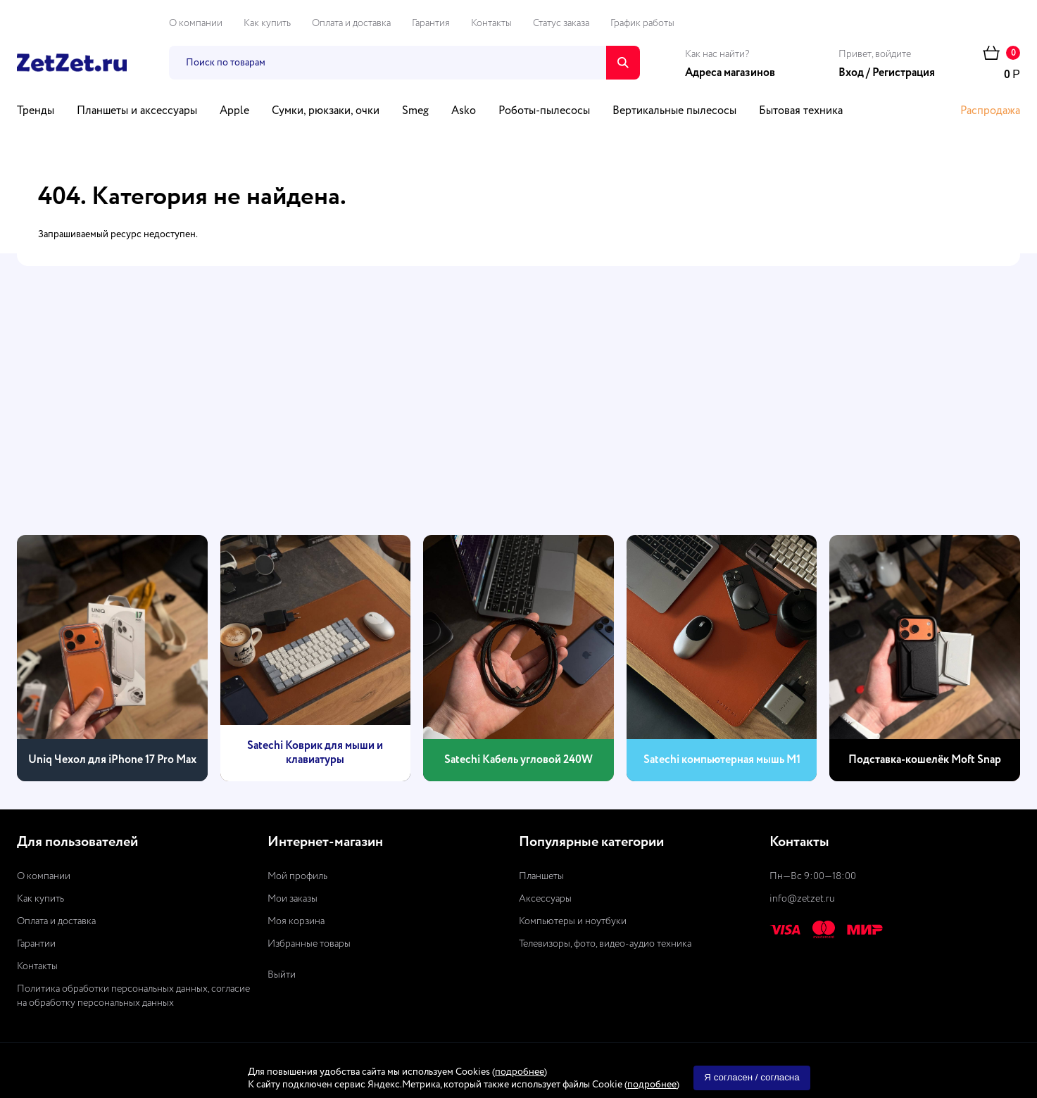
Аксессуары (545, 899)
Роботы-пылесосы (544, 111)
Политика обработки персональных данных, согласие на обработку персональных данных (133, 996)
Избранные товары (309, 944)
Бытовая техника (801, 111)
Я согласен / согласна (751, 1077)
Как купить (267, 23)
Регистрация (903, 73)
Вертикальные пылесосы (674, 111)
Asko (463, 111)
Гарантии (36, 944)
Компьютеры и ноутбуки (573, 921)
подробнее (519, 1072)
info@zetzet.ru (802, 899)
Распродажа (990, 111)
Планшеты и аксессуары (137, 111)
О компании (195, 23)
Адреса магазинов (730, 73)
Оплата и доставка (351, 23)
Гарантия (431, 23)
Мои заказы (293, 899)
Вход (851, 73)
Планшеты (541, 876)
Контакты (491, 23)
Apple (234, 111)
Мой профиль (297, 876)
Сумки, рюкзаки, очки (325, 111)
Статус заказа (561, 23)
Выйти (282, 975)
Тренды (35, 111)
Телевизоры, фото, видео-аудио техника (605, 944)
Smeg (415, 111)
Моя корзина (296, 921)
